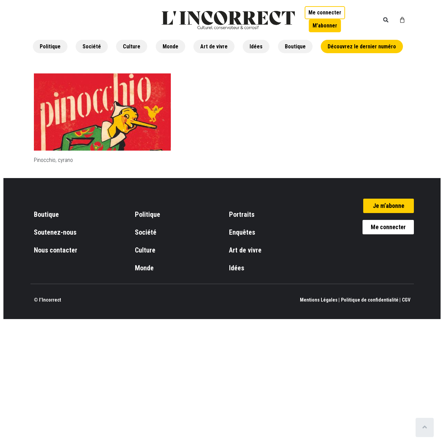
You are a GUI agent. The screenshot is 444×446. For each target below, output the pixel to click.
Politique (50, 46)
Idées (256, 46)
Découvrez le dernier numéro (362, 46)
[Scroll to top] (426, 427)
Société (92, 46)
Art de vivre (214, 46)
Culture (131, 46)
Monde (170, 46)
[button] (386, 20)
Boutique (295, 46)
